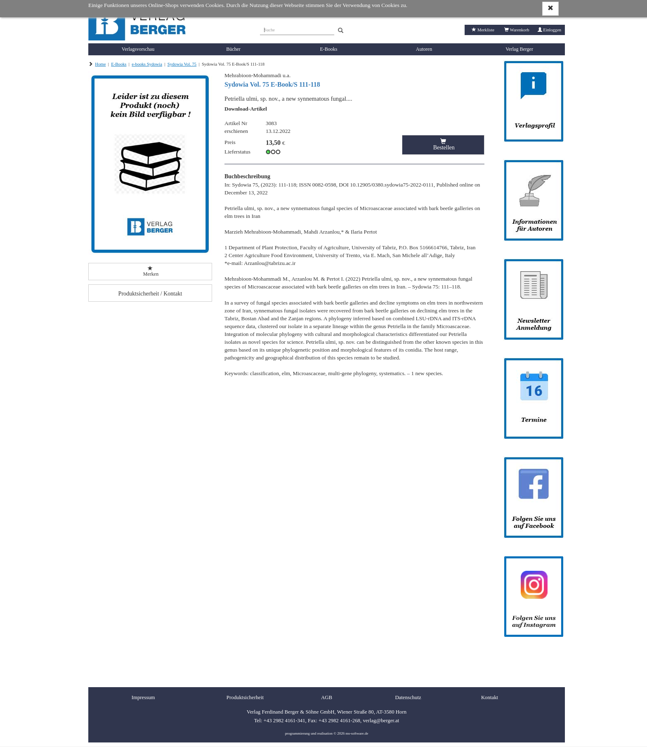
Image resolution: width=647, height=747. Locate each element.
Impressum (143, 697)
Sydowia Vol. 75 (182, 64)
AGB (326, 697)
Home (100, 64)
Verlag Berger (519, 49)
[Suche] (297, 29)
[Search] (340, 31)
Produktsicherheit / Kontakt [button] (150, 294)
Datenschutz (408, 697)
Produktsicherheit (245, 697)
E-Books (329, 49)
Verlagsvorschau (138, 49)
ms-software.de (356, 733)
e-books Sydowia (147, 64)
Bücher (233, 49)
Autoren (424, 49)
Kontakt (489, 697)
